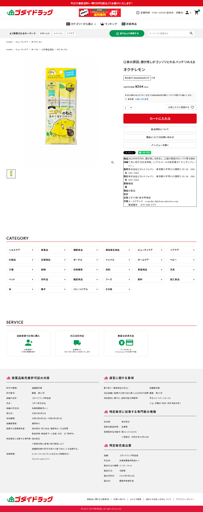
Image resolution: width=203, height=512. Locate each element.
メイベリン (58, 33)
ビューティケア (22, 42)
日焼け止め (45, 33)
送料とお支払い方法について (158, 499)
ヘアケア (70, 33)
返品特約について (160, 129)
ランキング (108, 24)
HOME (9, 42)
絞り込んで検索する (127, 34)
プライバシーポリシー (185, 499)
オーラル (35, 49)
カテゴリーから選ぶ (79, 24)
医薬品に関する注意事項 (98, 499)
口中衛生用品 (48, 49)
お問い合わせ (119, 499)
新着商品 (129, 24)
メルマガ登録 (135, 499)
